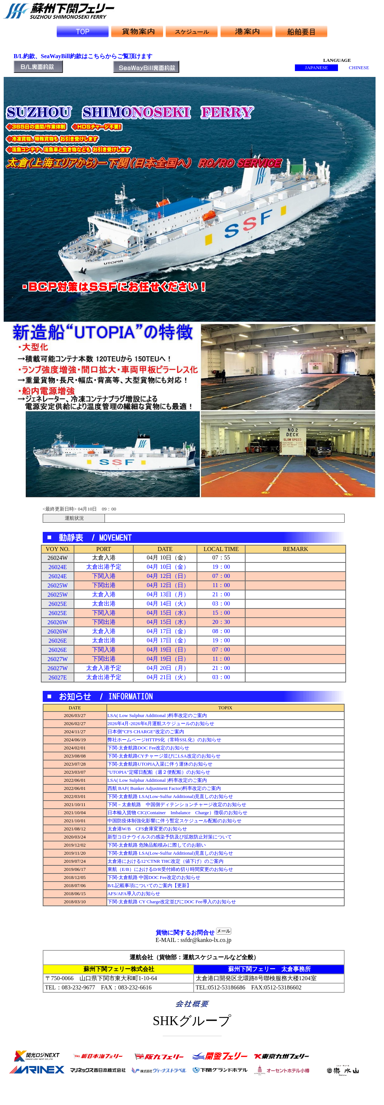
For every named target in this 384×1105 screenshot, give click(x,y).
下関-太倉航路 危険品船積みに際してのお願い (157, 845)
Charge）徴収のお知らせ (218, 812)
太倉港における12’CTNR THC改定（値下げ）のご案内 (165, 861)
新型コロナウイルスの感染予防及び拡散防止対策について (170, 837)
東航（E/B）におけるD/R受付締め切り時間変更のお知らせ (170, 869)
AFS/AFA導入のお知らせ (136, 893)
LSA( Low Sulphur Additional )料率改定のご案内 (157, 715)
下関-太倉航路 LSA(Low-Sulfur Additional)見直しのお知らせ (170, 796)
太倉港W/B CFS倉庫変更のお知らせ (147, 829)
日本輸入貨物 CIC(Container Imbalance (149, 812)
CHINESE (359, 67)
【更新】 (181, 885)
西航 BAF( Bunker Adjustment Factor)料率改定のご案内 (164, 788)
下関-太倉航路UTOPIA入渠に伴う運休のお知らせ (160, 764)
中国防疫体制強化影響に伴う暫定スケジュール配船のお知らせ (175, 820)
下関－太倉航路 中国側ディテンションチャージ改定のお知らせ (177, 804)
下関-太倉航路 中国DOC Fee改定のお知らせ (154, 877)
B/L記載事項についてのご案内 (140, 885)
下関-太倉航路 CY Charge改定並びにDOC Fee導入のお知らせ (172, 901)
